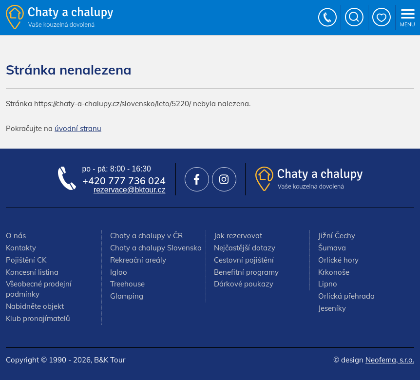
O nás (16, 235)
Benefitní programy (246, 272)
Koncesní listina (32, 272)
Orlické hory (338, 260)
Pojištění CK (26, 260)
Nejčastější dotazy (244, 247)
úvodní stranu (78, 128)
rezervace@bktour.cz (130, 190)
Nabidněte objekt (35, 306)
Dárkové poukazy (243, 283)
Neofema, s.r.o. (389, 359)
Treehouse (127, 283)
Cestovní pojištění (244, 260)
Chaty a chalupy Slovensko (156, 247)
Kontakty (21, 247)
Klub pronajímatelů (38, 318)
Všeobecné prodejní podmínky (39, 289)
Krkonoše (333, 272)
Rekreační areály (138, 260)
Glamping (126, 296)
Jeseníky (332, 308)
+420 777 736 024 (328, 17)
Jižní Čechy (336, 235)
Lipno (327, 283)
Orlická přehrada (346, 296)
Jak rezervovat (238, 235)
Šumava (332, 247)
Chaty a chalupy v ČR (146, 235)
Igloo (118, 272)
